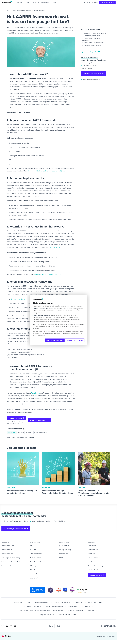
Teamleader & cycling (95, 566)
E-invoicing (18, 602)
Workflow (21, 432)
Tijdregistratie (72, 606)
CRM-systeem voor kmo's (62, 602)
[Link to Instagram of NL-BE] (11, 626)
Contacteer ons (97, 575)
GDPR (61, 558)
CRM (28, 602)
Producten (20, 2)
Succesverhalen (35, 558)
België (34, 335)
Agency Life (34, 578)
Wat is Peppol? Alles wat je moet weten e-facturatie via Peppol (41, 611)
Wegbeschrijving (93, 570)
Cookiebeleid (63, 554)
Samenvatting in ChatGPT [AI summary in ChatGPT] (91, 52)
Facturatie (79, 602)
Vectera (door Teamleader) (10, 562)
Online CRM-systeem (42, 602)
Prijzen (28, 2)
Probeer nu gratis (16, 418)
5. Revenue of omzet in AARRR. (91, 45)
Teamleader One (7, 554)
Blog (8, 10)
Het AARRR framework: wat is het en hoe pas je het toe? (28, 10)
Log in (87, 2)
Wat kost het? (6, 566)
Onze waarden (93, 550)
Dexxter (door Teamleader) (10, 558)
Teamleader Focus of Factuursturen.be (80, 611)
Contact (54, 2)
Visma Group (101, 636)
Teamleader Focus (7, 546)
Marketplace (34, 566)
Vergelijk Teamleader (37, 562)
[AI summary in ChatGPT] (15, 626)
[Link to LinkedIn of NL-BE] (7, 626)
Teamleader (35, 393)
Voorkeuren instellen (75, 340)
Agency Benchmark (37, 574)
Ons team (91, 554)
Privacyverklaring (65, 550)
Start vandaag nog (107, 2)
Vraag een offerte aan (39, 420)
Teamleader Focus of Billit (68, 615)
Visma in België (111, 636)
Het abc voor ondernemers (41, 2)
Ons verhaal (92, 546)
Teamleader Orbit (7, 550)
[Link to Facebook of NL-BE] (2, 626)
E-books (33, 550)
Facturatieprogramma (95, 602)
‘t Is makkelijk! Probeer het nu (93, 73)
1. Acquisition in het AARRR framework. (94, 33)
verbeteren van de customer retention (47, 274)
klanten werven (55, 247)
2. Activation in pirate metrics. (91, 36)
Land (51, 626)
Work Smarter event (37, 570)
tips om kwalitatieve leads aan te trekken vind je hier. (47, 171)
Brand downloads (94, 558)
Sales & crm (11, 432)
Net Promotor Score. (18, 299)
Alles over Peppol (36, 554)
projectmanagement (34, 606)
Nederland (41, 335)
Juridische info (64, 546)
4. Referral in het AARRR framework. (93, 42)
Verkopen (29, 432)
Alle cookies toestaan (54, 340)
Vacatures (91, 562)
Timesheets (86, 606)
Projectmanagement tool (54, 606)
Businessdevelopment (41, 432)
